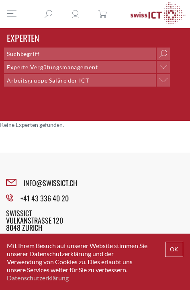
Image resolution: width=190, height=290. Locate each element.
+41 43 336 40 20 (44, 198)
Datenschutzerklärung (38, 278)
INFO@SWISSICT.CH (50, 183)
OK (174, 249)
